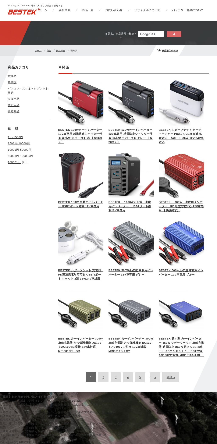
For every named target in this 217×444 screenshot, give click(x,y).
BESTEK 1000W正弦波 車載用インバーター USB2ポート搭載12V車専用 (129, 206)
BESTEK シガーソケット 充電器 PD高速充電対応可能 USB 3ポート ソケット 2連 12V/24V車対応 (81, 274)
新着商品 (13, 111)
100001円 (14, 162)
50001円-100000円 (20, 155)
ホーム (43, 10)
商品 (49, 50)
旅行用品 (13, 105)
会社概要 (65, 10)
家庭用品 (13, 98)
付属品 (12, 76)
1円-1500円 (15, 137)
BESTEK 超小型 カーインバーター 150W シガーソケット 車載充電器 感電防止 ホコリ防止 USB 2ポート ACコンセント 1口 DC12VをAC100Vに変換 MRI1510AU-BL (181, 347)
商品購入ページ (170, 50)
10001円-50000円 (19, 149)
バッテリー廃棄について (188, 10)
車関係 (12, 82)
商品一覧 (88, 10)
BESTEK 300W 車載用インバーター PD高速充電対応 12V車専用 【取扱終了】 (181, 206)
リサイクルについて (147, 10)
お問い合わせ (114, 10)
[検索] (150, 34)
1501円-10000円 (19, 143)
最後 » (171, 377)
